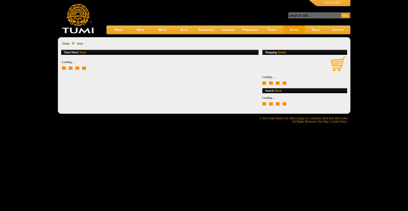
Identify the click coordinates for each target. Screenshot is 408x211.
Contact (338, 29)
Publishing (250, 29)
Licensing (228, 29)
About (316, 29)
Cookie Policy (339, 121)
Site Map (323, 121)
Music (162, 29)
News (140, 29)
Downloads (206, 29)
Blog (184, 29)
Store (294, 29)
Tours (272, 29)
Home (118, 29)
